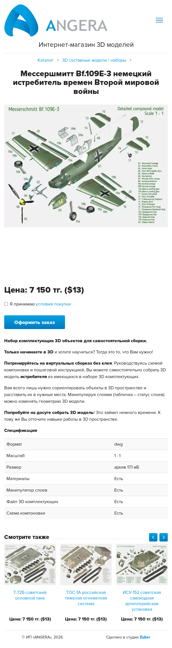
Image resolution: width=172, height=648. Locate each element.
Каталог (46, 60)
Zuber (145, 637)
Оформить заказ (34, 322)
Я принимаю (37, 304)
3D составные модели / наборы (94, 60)
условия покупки (53, 304)
